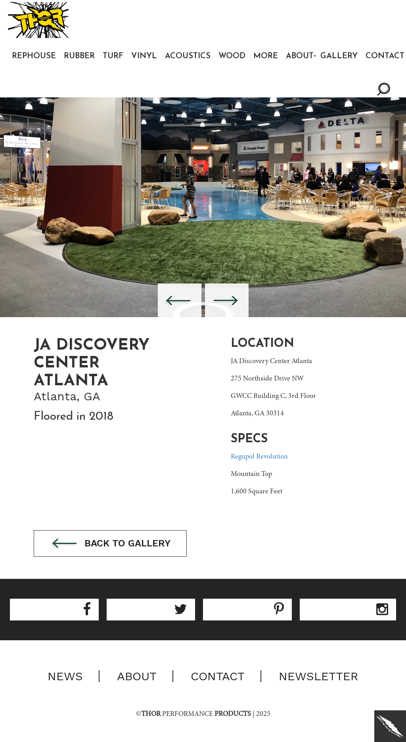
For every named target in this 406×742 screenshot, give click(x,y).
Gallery (339, 56)
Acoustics (188, 56)
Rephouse (34, 56)
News (65, 676)
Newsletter (318, 676)
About (300, 56)
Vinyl (144, 56)
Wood (231, 56)
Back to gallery (110, 544)
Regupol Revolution (259, 456)
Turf (113, 56)
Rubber (79, 56)
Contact (218, 676)
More (265, 56)
